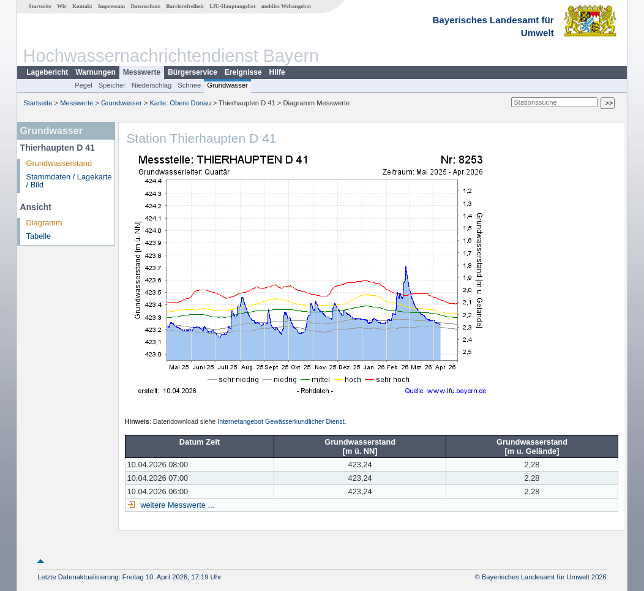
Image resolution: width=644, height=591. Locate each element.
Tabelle (38, 236)
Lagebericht (47, 72)
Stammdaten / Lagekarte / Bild (69, 180)
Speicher (112, 85)
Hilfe (277, 72)
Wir (62, 6)
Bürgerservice (192, 72)
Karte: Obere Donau (180, 103)
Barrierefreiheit (185, 6)
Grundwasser (227, 85)
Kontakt (82, 6)
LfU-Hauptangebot (232, 6)
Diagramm (44, 222)
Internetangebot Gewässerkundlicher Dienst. (281, 421)
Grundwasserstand (59, 163)
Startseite (40, 6)
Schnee (189, 85)
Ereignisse (243, 72)
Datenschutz (145, 6)
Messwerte (141, 72)
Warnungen (95, 72)
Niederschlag (151, 85)
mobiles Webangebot (286, 6)
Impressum (111, 6)
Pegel (83, 85)
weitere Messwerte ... (176, 505)
